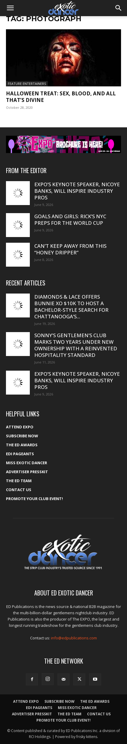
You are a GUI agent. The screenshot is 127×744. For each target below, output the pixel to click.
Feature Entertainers (27, 83)
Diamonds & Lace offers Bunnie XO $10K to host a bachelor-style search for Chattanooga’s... (71, 306)
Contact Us (18, 489)
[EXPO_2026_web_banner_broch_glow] (63, 144)
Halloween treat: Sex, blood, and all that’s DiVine (61, 96)
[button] (10, 8)
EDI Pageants (20, 453)
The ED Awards (22, 444)
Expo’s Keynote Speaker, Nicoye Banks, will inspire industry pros (77, 191)
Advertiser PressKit (27, 471)
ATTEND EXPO (19, 427)
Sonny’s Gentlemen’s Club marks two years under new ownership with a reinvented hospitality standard (75, 345)
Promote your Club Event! (34, 498)
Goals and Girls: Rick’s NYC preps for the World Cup (70, 219)
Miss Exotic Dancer (26, 462)
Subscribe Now (22, 436)
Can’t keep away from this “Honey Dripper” (70, 249)
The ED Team (19, 480)
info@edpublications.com (74, 638)
